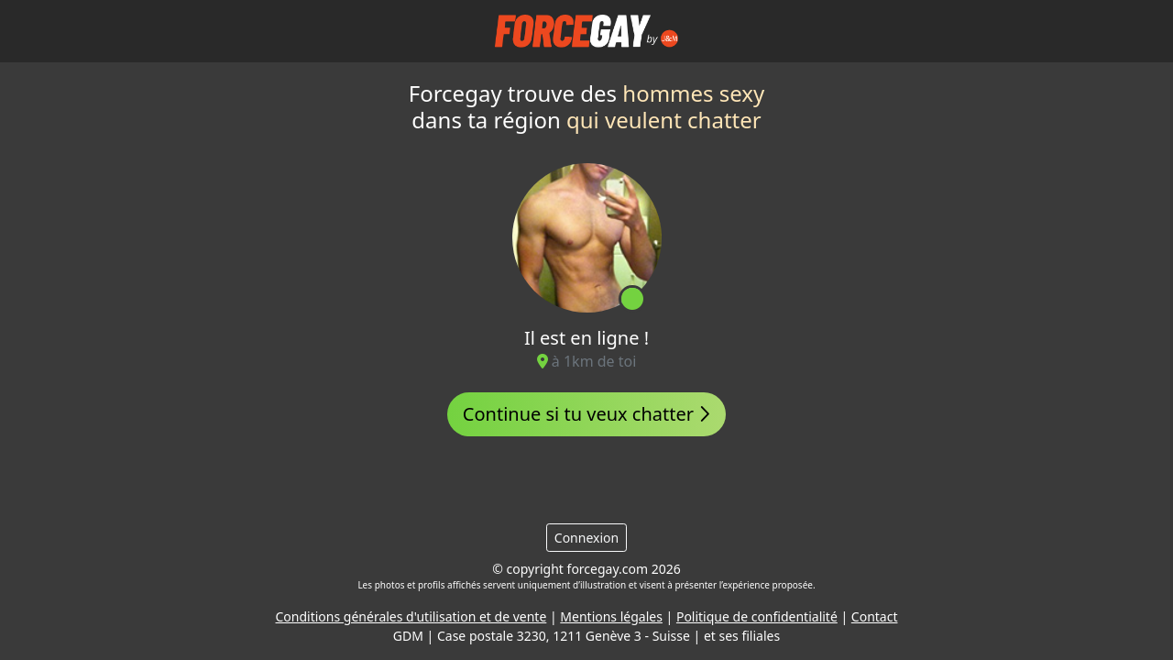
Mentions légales (611, 616)
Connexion (586, 537)
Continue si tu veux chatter (586, 414)
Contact (874, 616)
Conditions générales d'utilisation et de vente (411, 616)
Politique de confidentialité (757, 616)
